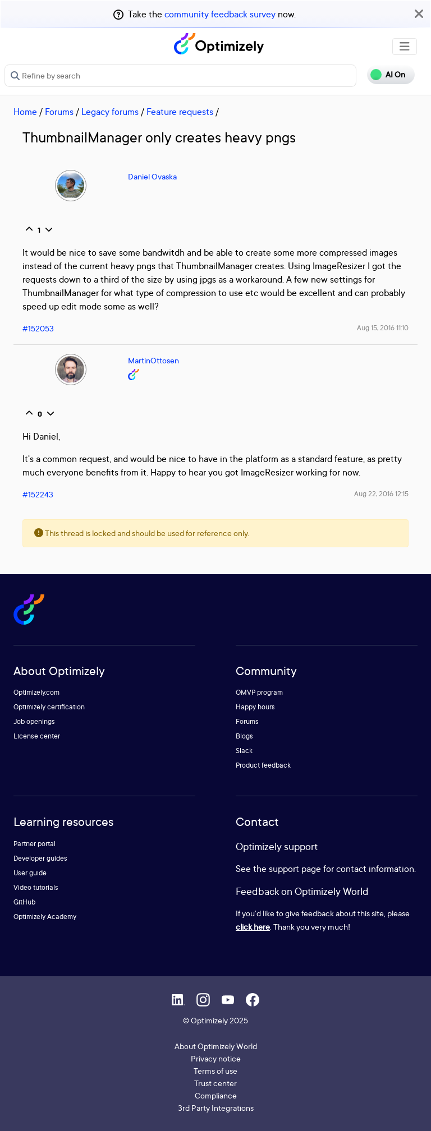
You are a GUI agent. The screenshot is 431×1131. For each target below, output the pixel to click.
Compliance (216, 1095)
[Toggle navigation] (404, 46)
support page (295, 868)
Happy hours (255, 707)
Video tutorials (35, 887)
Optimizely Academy (44, 916)
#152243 (37, 494)
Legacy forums (110, 111)
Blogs (244, 736)
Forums (59, 111)
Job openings (34, 721)
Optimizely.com (36, 692)
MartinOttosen (153, 360)
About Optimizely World (216, 1046)
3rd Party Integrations (216, 1107)
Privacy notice (216, 1058)
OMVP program (259, 692)
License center (36, 736)
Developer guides (40, 858)
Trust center (215, 1083)
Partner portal (34, 843)
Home (25, 111)
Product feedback (263, 765)
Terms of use (215, 1070)
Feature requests (179, 111)
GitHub (24, 902)
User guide (30, 873)
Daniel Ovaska (152, 176)
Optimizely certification (49, 707)
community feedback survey (220, 14)
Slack (244, 750)
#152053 (38, 328)
